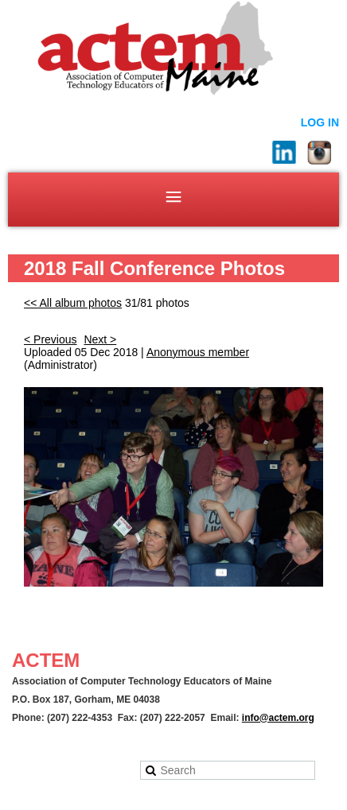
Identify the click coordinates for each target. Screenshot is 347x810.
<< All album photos (73, 302)
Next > (100, 339)
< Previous (50, 339)
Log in (320, 122)
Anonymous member (197, 352)
